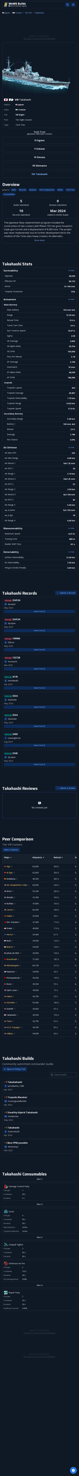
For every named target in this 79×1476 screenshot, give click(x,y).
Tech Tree (70, 190)
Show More (39, 240)
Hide (71, 270)
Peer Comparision (47, 190)
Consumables (9, 194)
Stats (14, 190)
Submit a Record (66, 593)
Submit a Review (66, 788)
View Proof (39, 611)
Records (22, 190)
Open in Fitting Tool (14, 1069)
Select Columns (11, 849)
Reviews (32, 190)
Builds (60, 190)
